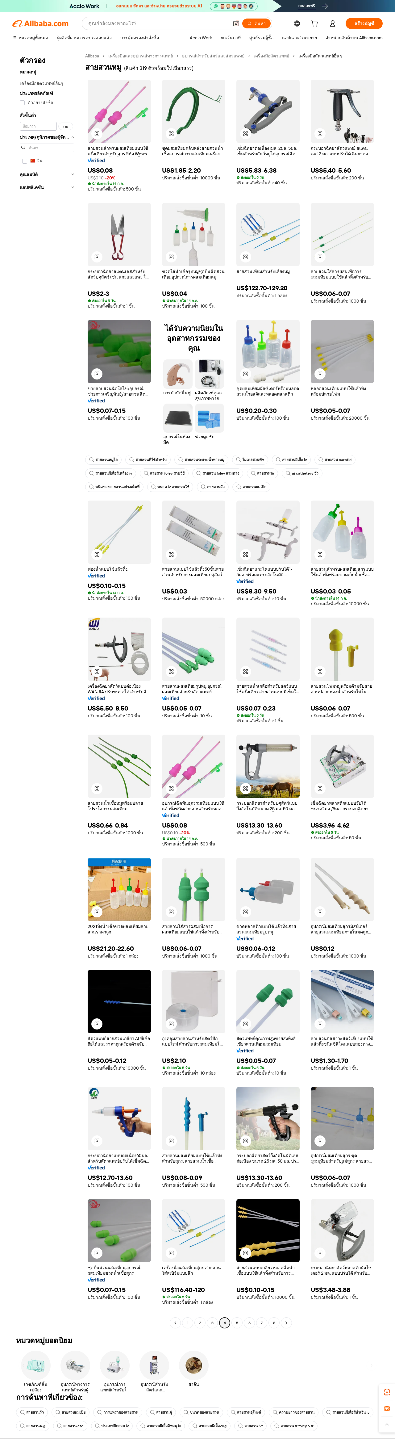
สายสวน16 (262, 473)
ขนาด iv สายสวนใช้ (170, 486)
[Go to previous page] (175, 1322)
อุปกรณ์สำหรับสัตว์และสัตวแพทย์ (213, 55)
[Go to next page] (286, 1322)
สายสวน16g (32, 1426)
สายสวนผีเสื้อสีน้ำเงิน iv (347, 1412)
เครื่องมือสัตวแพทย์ (271, 55)
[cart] (315, 24)
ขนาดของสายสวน (201, 1412)
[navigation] (47, 690)
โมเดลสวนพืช (250, 459)
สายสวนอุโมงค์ (246, 1412)
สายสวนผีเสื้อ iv (291, 459)
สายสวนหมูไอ (103, 459)
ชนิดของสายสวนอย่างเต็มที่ (114, 486)
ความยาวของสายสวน (293, 1412)
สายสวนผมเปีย (251, 486)
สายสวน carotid (334, 459)
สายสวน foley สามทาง (217, 473)
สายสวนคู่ (161, 1412)
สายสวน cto (70, 1426)
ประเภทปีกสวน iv (112, 1426)
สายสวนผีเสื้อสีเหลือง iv (110, 473)
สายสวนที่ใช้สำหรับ (148, 459)
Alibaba (92, 55)
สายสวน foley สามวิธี (164, 473)
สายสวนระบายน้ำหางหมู (201, 459)
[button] (236, 23)
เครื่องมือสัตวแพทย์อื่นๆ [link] (320, 55)
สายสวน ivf (250, 1426)
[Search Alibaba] (157, 23)
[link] (387, 1392)
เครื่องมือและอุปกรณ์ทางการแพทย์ (140, 55)
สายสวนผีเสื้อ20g (210, 1426)
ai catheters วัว (302, 473)
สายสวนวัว (213, 486)
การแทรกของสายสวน (117, 1412)
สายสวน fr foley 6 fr (294, 1426)
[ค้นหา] (256, 23)
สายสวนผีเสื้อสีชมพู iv (160, 1426)
